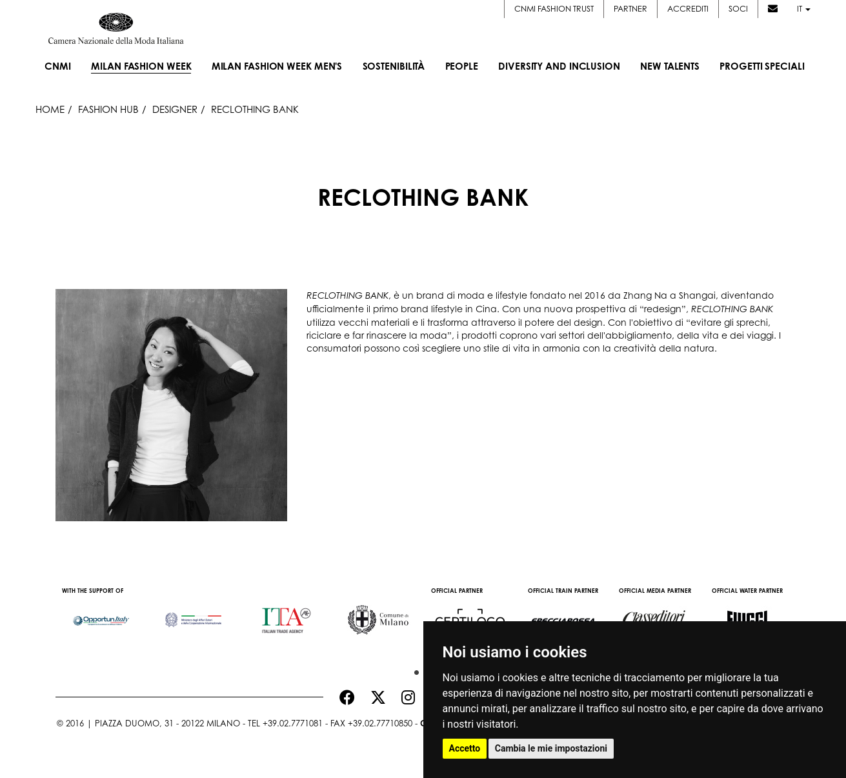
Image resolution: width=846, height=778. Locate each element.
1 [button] (413, 669)
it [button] (804, 8)
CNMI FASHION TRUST (554, 8)
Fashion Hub (108, 109)
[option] (101, 614)
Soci (738, 8)
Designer (174, 109)
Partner (630, 8)
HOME (50, 109)
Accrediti (688, 8)
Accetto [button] (465, 748)
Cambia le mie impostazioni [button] (551, 748)
